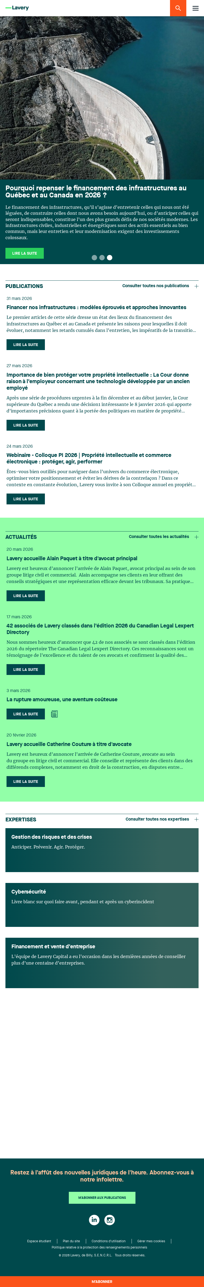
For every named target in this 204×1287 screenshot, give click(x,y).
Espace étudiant (39, 1241)
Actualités (21, 537)
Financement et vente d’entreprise (53, 947)
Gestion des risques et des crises (51, 837)
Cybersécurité (28, 892)
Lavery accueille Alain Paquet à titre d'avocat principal (72, 559)
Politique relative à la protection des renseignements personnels (99, 1247)
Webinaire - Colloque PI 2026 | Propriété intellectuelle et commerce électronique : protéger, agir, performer (89, 459)
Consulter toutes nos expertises (162, 819)
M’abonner (102, 1282)
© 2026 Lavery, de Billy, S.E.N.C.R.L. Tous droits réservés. (102, 1255)
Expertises (20, 820)
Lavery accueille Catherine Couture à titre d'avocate (69, 744)
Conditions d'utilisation (109, 1241)
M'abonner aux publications (102, 1198)
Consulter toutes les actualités (164, 537)
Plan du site (71, 1241)
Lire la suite (24, 253)
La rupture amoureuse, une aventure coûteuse (62, 700)
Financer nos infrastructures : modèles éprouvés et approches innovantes (96, 307)
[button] (94, 257)
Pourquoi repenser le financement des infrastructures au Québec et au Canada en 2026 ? (96, 192)
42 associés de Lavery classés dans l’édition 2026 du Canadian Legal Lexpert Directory (100, 629)
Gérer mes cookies (151, 1241)
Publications (24, 286)
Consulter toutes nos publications (160, 286)
